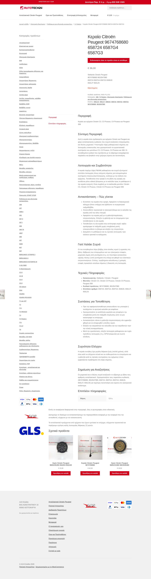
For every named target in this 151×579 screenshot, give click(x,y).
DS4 (20, 290)
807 (20, 251)
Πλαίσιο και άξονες (26, 377)
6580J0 (108, 102)
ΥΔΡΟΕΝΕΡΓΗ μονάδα (27, 357)
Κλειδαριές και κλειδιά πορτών (30, 157)
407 (20, 240)
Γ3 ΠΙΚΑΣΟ (23, 312)
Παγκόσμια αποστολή (57, 539)
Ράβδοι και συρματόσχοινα (28, 380)
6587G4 (125, 102)
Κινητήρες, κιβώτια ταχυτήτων (30, 373)
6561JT (102, 102)
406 (20, 237)
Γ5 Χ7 (21, 326)
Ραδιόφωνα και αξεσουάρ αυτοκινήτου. (59, 24)
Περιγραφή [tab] (53, 117)
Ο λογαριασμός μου (56, 526)
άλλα (21, 68)
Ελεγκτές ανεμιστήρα (26, 115)
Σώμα (21, 387)
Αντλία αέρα (23, 95)
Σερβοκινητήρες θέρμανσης (29, 349)
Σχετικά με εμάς (54, 551)
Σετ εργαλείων (24, 384)
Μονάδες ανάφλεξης (26, 168)
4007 (21, 233)
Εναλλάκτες (23, 122)
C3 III (21, 276)
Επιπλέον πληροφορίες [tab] (57, 124)
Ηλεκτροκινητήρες (25, 140)
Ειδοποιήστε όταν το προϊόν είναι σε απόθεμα (108, 60)
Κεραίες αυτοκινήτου (26, 333)
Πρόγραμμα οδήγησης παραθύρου (31, 188)
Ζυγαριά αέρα (24, 129)
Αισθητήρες (23, 64)
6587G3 (119, 102)
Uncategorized (24, 43)
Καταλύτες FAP (24, 364)
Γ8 (20, 329)
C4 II (21, 279)
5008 (21, 244)
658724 (113, 102)
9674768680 (92, 104)
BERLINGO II (23, 258)
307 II (21, 219)
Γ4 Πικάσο (77, 24)
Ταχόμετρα (23, 353)
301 (20, 215)
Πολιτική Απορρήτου (56, 506)
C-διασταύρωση (25, 269)
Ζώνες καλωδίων (25, 132)
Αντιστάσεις (23, 91)
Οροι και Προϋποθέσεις (54, 15)
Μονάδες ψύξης (24, 340)
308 (97, 97)
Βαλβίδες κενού (24, 107)
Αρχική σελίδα (24, 24)
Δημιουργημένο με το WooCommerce (50, 567)
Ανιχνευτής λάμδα (25, 87)
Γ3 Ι (20, 308)
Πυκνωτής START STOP (27, 195)
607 (20, 247)
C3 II (21, 272)
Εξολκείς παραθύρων (26, 125)
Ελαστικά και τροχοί (26, 46)
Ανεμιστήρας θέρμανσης (27, 80)
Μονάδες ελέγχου (25, 172)
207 (20, 208)
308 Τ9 (21, 229)
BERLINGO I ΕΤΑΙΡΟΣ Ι (27, 254)
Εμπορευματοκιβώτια (26, 50)
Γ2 (20, 304)
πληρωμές (52, 547)
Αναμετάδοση (24, 77)
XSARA (22, 294)
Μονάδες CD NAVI (25, 337)
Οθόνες (22, 181)
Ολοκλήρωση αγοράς (57, 530)
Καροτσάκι (52, 518)
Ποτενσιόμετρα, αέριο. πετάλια (30, 185)
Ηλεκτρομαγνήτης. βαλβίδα (28, 143)
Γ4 (20, 315)
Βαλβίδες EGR (24, 104)
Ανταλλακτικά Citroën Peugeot (30, 15)
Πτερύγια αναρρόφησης (27, 192)
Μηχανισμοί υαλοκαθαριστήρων (30, 161)
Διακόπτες (23, 111)
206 (20, 204)
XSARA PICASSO (25, 297)
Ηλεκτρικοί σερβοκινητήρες (29, 136)
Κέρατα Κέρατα (24, 154)
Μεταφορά (94, 15)
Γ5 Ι (20, 322)
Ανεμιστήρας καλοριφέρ (27, 84)
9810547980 (101, 104)
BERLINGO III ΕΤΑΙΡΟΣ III (28, 262)
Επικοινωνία (53, 514)
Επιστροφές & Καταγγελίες (77, 15)
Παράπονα (53, 543)
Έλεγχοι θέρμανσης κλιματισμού (30, 118)
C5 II (21, 283)
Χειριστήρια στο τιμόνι (27, 360)
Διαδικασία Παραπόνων (57, 510)
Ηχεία (21, 147)
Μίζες (21, 165)
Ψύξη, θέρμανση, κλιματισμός (29, 391)
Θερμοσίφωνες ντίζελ (26, 150)
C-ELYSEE (23, 265)
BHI (20, 60)
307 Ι (21, 222)
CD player (22, 287)
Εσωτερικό (23, 53)
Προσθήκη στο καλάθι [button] (60, 473)
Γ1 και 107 (22, 301)
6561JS (96, 102)
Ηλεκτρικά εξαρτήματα (38, 24)
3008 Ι (21, 212)
